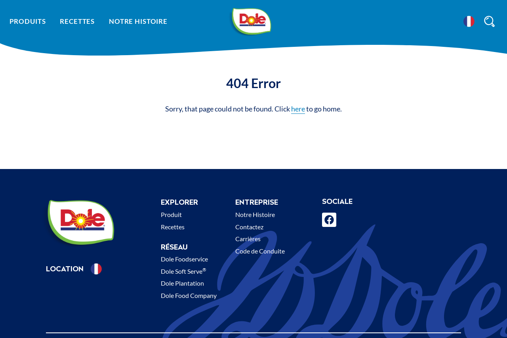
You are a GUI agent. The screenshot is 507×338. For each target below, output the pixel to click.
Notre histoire (138, 21)
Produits (28, 21)
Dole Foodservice (184, 259)
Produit (171, 214)
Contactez (249, 226)
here (298, 108)
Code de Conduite (260, 251)
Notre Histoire (255, 214)
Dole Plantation (182, 283)
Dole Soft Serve (183, 271)
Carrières (248, 238)
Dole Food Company (189, 295)
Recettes (77, 21)
